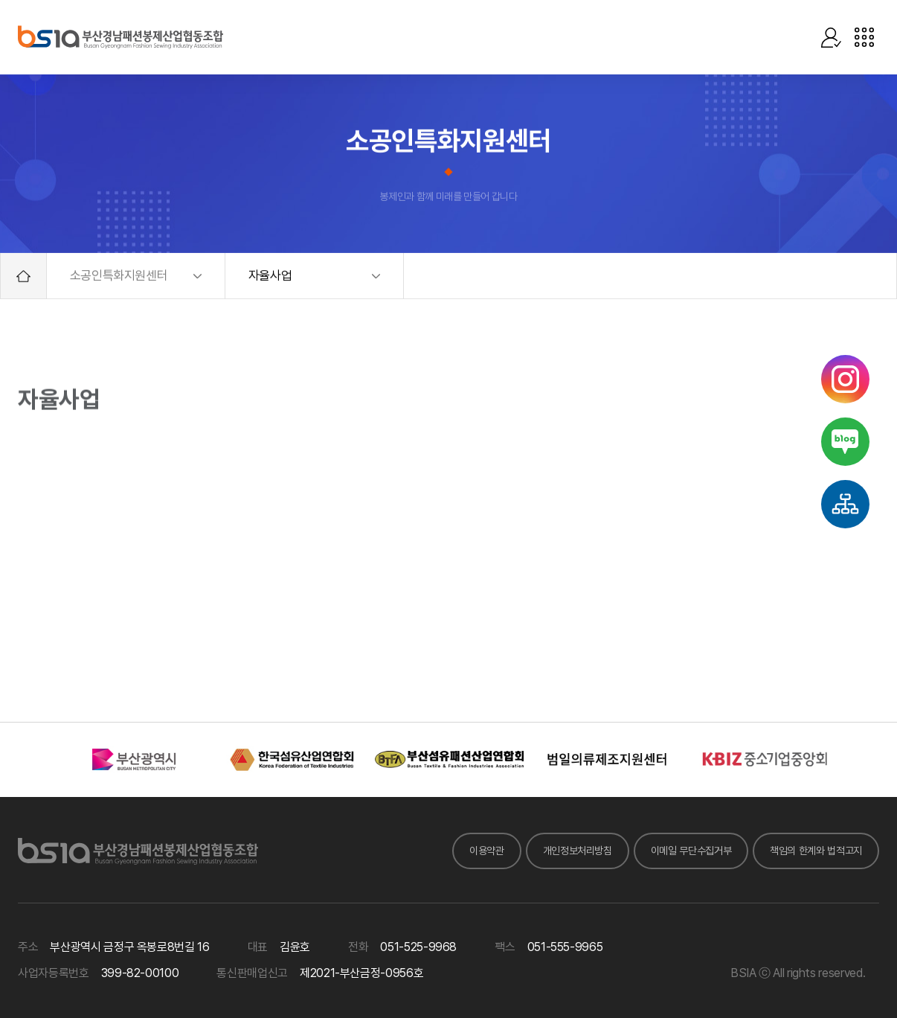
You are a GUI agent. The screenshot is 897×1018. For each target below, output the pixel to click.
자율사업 (270, 276)
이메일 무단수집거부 (691, 851)
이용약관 (486, 851)
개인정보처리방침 (577, 851)
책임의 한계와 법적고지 (816, 851)
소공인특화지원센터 (119, 276)
